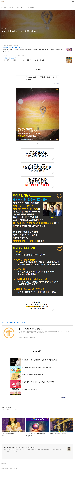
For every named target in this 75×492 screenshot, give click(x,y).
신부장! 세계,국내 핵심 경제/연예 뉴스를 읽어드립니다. (19, 468)
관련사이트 (3, 484)
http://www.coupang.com (9, 45)
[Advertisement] (37, 366)
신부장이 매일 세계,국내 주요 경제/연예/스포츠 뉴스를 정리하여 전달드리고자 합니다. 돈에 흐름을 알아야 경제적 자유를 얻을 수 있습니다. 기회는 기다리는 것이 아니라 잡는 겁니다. (35, 470)
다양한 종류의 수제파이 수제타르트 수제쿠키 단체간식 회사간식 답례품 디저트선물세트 (24, 60)
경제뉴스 (6, 8)
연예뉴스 (11, 8)
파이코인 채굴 (31, 8)
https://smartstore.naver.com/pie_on (12, 55)
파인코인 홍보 (23, 8)
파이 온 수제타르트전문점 (10, 58)
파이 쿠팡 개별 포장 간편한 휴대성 (12, 47)
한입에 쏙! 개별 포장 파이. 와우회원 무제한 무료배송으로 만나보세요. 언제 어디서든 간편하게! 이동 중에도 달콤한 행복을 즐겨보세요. (33, 50)
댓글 (2, 461)
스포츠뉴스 (17, 8)
